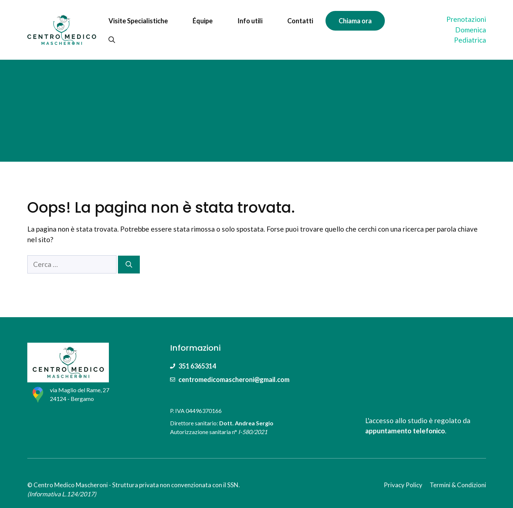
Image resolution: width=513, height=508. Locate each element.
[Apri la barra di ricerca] (111, 40)
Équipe (203, 21)
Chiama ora (355, 21)
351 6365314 (197, 366)
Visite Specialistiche (138, 21)
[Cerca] (129, 264)
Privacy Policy (403, 485)
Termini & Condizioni (458, 485)
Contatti (300, 21)
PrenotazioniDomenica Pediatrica (466, 29)
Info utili (250, 21)
